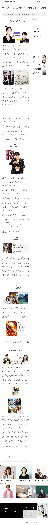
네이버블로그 (33, 508)
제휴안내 (31, 521)
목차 (41, 516)
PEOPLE (24, 4)
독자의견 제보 (14, 521)
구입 (46, 516)
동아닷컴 (22, 521)
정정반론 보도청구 (18, 521)
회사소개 (24, 521)
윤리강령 (11, 521)
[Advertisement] (14, 111)
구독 (43, 516)
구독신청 (7, 521)
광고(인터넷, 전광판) (28, 521)
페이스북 (26, 508)
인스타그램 (28, 508)
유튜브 (31, 508)
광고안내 (9, 521)
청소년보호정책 (40, 521)
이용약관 (33, 521)
